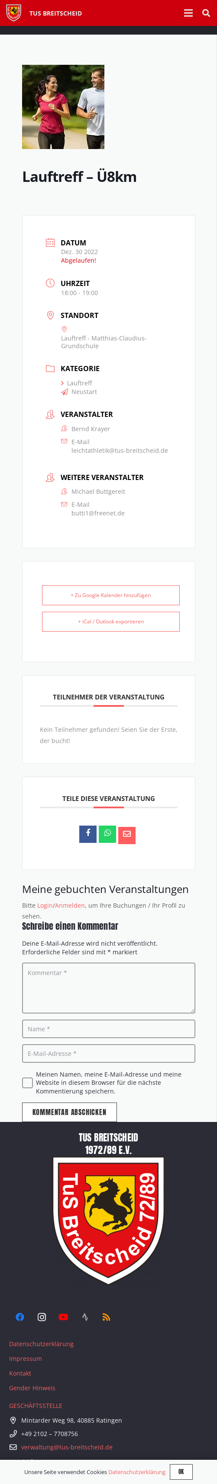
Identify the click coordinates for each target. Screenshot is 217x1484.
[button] (206, 13)
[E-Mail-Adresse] (108, 1053)
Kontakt (20, 1373)
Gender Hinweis (32, 1388)
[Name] (108, 1029)
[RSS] (106, 1317)
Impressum (25, 1358)
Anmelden (70, 905)
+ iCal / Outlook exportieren (111, 621)
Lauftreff (76, 383)
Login (45, 905)
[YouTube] (63, 1317)
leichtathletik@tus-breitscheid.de (119, 450)
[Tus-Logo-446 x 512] (13, 13)
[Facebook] (20, 1317)
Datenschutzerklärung (41, 1344)
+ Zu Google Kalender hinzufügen (111, 595)
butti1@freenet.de (98, 513)
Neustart (79, 392)
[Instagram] (41, 1317)
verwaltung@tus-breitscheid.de (67, 1447)
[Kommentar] (108, 988)
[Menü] (188, 13)
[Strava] (85, 1317)
